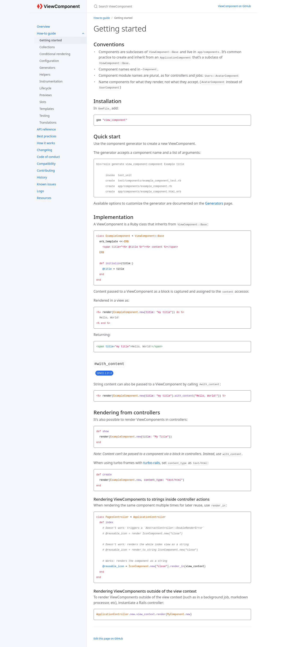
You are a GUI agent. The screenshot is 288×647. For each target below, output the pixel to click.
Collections (47, 47)
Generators (47, 68)
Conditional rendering (55, 54)
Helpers (45, 74)
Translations (48, 122)
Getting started (51, 40)
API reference (46, 129)
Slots (43, 102)
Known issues (46, 184)
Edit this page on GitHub (108, 638)
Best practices (46, 136)
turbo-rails (151, 462)
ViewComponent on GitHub (234, 6)
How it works (46, 143)
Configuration (49, 61)
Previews (46, 95)
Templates (47, 109)
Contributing (46, 170)
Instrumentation (51, 81)
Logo (40, 191)
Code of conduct (48, 157)
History (42, 177)
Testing (45, 116)
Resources (44, 198)
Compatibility (46, 164)
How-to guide (46, 33)
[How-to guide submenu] (83, 33)
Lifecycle (46, 88)
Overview (43, 26)
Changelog (44, 150)
